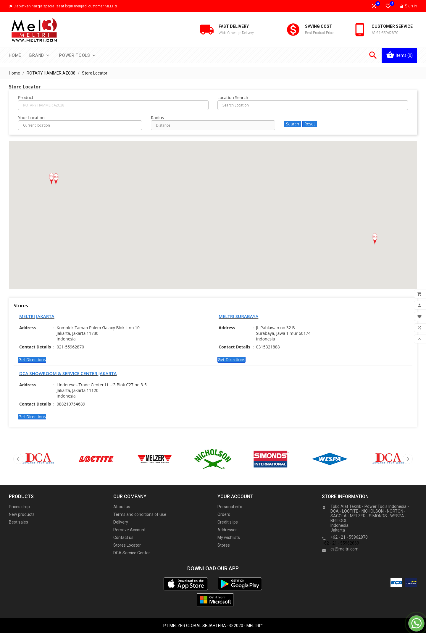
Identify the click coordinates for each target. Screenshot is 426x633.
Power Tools (77, 55)
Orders (223, 514)
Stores (223, 545)
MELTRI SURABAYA (238, 316)
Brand (39, 55)
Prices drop (19, 506)
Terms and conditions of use (139, 514)
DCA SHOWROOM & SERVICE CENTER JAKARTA (68, 373)
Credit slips (227, 522)
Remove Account (129, 529)
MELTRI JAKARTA (36, 316)
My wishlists (228, 537)
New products (22, 514)
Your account (235, 496)
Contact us (123, 537)
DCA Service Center (131, 552)
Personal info (229, 506)
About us (121, 506)
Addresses (227, 529)
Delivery (120, 522)
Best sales (18, 522)
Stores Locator (127, 545)
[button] (375, 239)
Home (15, 55)
